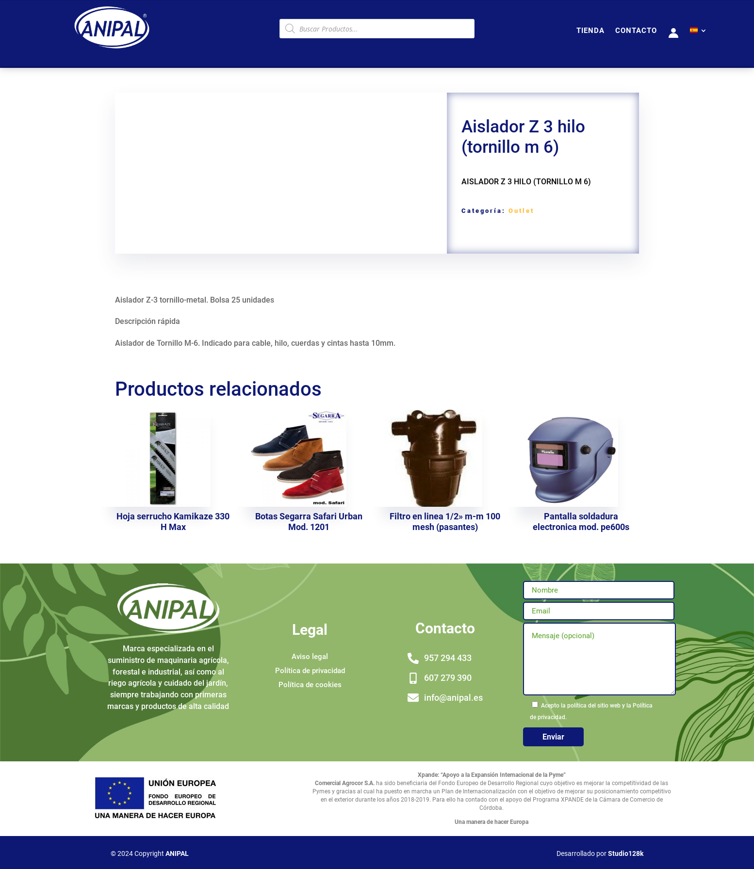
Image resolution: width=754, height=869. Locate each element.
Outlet (521, 210)
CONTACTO (636, 31)
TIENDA (590, 31)
